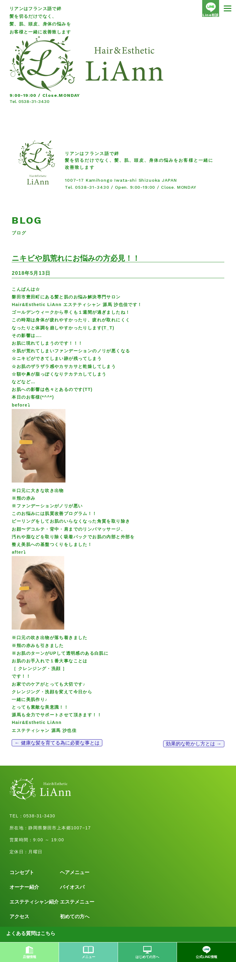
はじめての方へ (147, 952)
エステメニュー (77, 901)
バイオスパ (72, 887)
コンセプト (22, 872)
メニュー (88, 952)
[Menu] (227, 8)
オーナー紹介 (24, 887)
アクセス (19, 916)
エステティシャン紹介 (34, 901)
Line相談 (210, 9)
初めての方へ (74, 916)
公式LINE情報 (206, 952)
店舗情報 (29, 952)
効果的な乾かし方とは (193, 743)
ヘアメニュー (74, 872)
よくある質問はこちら (30, 933)
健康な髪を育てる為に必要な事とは (56, 742)
